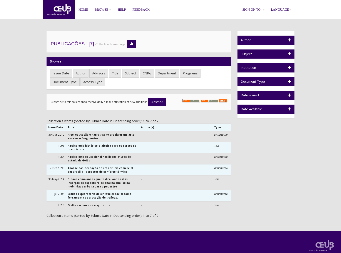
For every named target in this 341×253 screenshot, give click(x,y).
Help (122, 9)
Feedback (141, 9)
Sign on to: (253, 9)
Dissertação (221, 134)
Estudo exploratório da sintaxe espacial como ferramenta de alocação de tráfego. (99, 195)
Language (281, 9)
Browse (103, 9)
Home (83, 9)
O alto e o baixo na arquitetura (89, 205)
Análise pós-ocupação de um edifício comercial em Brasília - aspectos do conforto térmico (100, 170)
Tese (216, 146)
